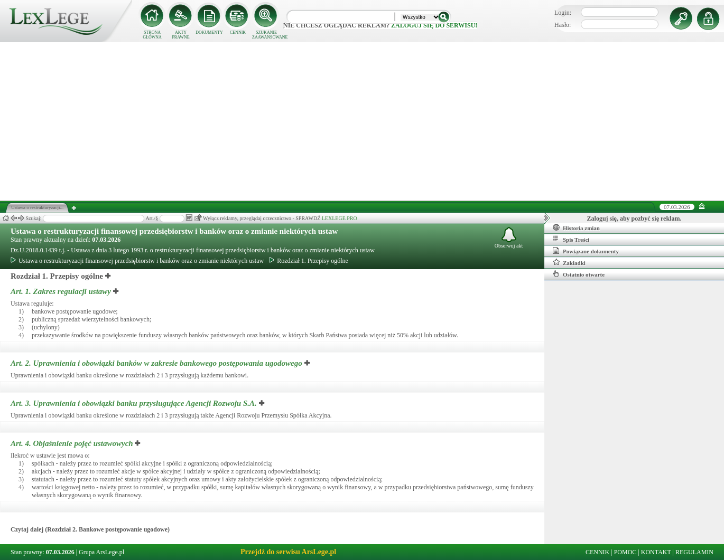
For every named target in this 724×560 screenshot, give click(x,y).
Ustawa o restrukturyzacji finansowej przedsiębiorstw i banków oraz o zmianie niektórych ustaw (174, 231)
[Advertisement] (362, 121)
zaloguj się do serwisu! (434, 25)
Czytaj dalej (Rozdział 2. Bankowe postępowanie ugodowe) (90, 529)
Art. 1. (62, 291)
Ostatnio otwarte (579, 274)
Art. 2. (157, 363)
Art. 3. (135, 403)
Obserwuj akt (509, 238)
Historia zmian (576, 227)
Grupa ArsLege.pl (101, 552)
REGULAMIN (694, 552)
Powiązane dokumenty (586, 250)
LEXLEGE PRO (339, 218)
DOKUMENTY (209, 32)
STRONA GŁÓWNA (152, 35)
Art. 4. (73, 443)
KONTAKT (656, 552)
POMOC (625, 552)
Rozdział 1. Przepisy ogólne (308, 260)
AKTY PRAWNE (180, 35)
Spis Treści (571, 239)
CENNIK (238, 32)
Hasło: (562, 25)
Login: (562, 12)
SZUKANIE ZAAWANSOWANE (266, 35)
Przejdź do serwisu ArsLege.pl (288, 552)
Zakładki (569, 262)
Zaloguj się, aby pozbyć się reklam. (634, 218)
